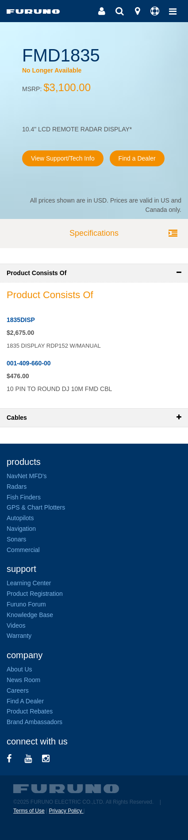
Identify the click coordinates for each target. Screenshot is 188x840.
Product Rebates (30, 711)
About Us (19, 669)
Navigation (21, 528)
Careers (18, 690)
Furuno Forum (26, 604)
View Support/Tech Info (63, 158)
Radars (17, 486)
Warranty (19, 635)
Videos (16, 625)
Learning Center (29, 583)
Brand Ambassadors (34, 721)
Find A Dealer (25, 701)
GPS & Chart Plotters (36, 507)
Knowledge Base (30, 614)
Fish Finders (24, 497)
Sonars (16, 539)
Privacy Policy (66, 811)
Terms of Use (29, 811)
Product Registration (35, 593)
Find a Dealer (137, 158)
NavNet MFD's (27, 475)
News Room (23, 679)
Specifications (94, 233)
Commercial (23, 549)
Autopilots (20, 518)
